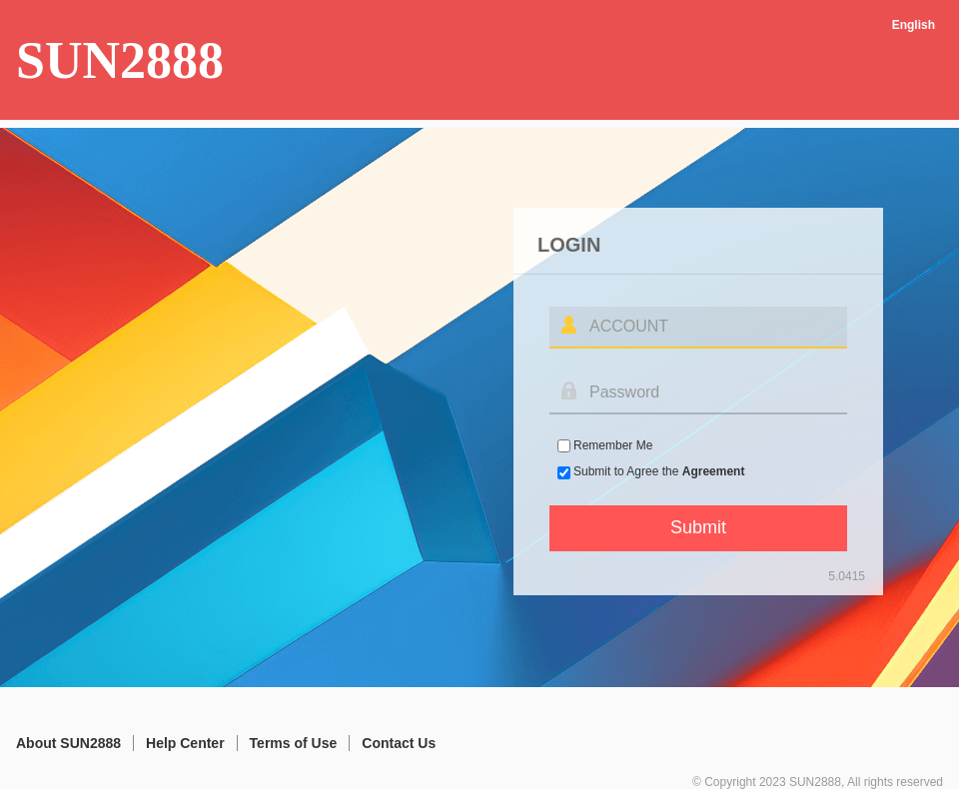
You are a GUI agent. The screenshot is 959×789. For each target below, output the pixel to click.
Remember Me (612, 445)
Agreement (713, 471)
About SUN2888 (68, 743)
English (913, 25)
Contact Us (399, 743)
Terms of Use (294, 743)
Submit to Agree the (658, 471)
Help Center (185, 743)
